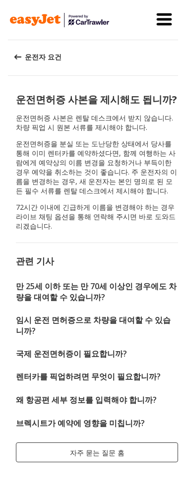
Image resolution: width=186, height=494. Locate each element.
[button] (164, 20)
